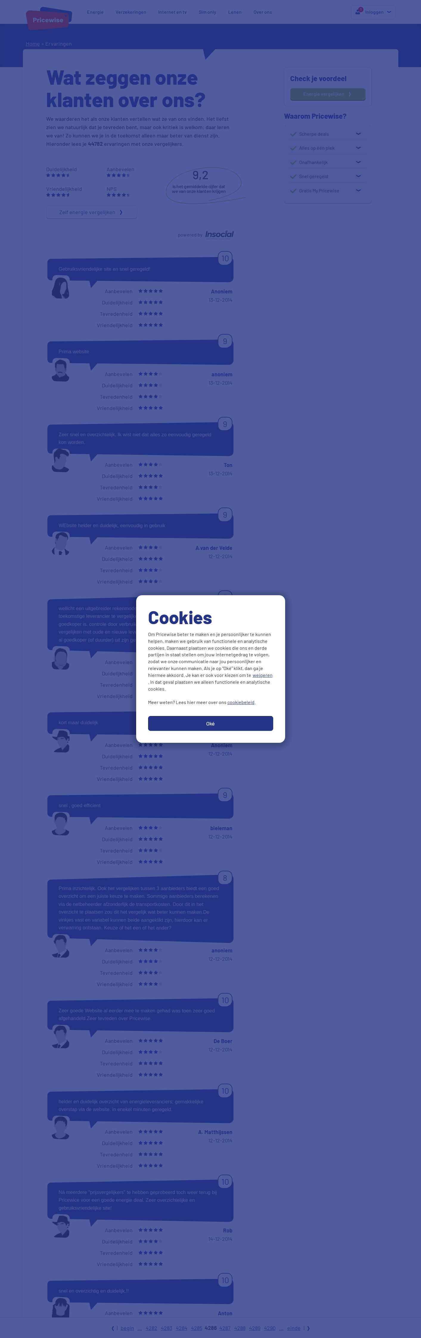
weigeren (263, 675)
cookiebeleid (240, 702)
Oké (210, 723)
